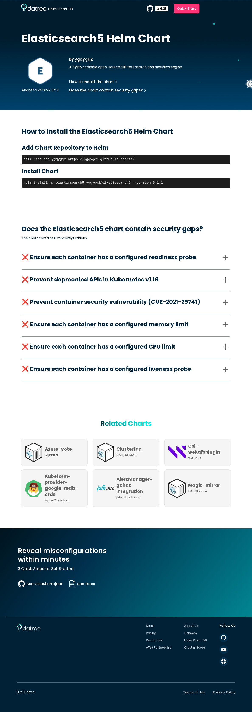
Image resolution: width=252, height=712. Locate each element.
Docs (150, 626)
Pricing (151, 633)
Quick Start (186, 8)
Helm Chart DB (195, 640)
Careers (190, 633)
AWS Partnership (159, 647)
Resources (154, 640)
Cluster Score (194, 647)
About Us (191, 626)
